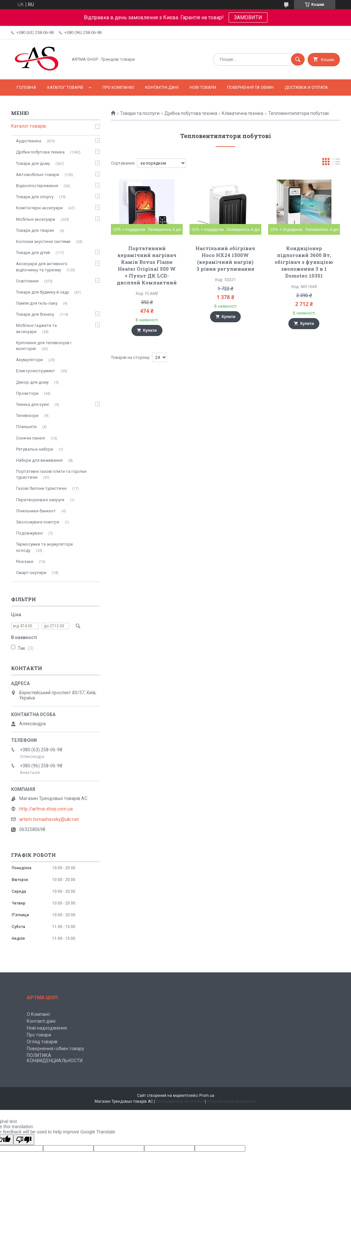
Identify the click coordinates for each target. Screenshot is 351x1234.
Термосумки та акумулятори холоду (44, 547)
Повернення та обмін (250, 87)
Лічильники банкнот (36, 510)
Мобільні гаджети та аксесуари (36, 328)
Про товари (39, 1034)
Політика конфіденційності (232, 1101)
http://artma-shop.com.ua (46, 808)
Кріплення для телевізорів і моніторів (43, 345)
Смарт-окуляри (31, 572)
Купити (150, 330)
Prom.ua (206, 1095)
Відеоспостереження (37, 185)
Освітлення (27, 281)
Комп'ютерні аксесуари (39, 207)
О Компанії (38, 1014)
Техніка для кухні (32, 404)
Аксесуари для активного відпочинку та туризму (42, 266)
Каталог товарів (65, 87)
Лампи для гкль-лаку (36, 303)
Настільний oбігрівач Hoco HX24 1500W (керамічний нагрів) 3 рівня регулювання (225, 258)
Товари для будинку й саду (42, 292)
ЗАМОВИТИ (248, 17)
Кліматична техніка (242, 113)
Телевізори (27, 415)
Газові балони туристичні (41, 488)
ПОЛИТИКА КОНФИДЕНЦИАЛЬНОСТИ (55, 1058)
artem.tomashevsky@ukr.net (49, 819)
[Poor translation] (23, 1139)
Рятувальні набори (34, 449)
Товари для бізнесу (35, 314)
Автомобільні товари (37, 174)
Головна (26, 87)
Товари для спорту (34, 196)
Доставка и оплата (306, 87)
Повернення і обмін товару (55, 1048)
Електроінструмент (35, 370)
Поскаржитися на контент (180, 1101)
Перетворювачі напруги (40, 499)
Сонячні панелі (30, 438)
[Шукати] (298, 59)
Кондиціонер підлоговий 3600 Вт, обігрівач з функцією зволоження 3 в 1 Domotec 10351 (304, 262)
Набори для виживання (39, 460)
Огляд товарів (42, 1041)
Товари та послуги (140, 113)
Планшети (26, 426)
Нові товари (203, 87)
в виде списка (336, 163)
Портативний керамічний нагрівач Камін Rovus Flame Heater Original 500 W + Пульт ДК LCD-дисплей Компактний (147, 265)
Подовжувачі (29, 533)
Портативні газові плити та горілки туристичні (51, 474)
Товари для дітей (33, 252)
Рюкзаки (24, 561)
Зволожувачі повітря (37, 522)
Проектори (27, 393)
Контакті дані (41, 1021)
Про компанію (118, 87)
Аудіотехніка (28, 140)
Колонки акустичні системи (43, 241)
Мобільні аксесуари (35, 219)
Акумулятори (29, 359)
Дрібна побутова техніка (190, 113)
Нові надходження (47, 1028)
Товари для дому (33, 163)
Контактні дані (161, 87)
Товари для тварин (35, 230)
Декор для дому (32, 382)
